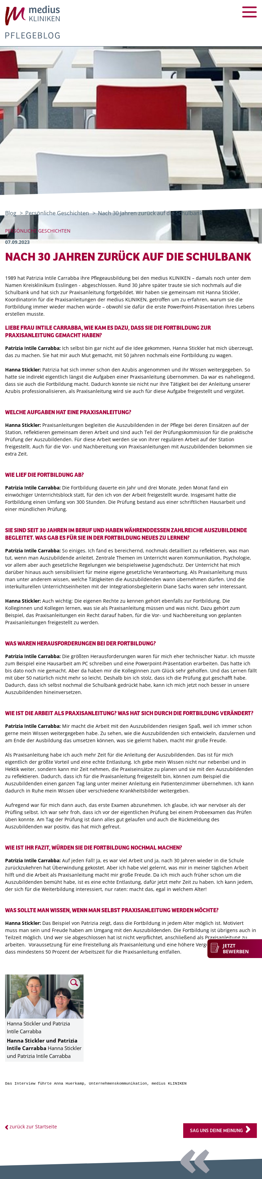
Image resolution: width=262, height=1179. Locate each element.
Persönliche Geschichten (57, 213)
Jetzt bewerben (236, 948)
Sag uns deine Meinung (216, 1131)
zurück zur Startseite (33, 1126)
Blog (10, 213)
